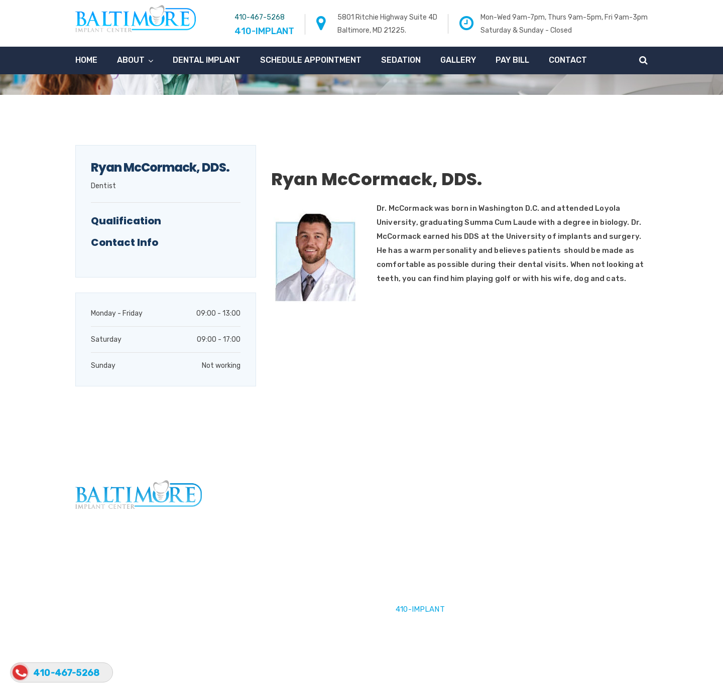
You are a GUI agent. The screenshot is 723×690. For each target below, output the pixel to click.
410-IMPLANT (420, 609)
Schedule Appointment (311, 60)
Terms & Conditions (550, 672)
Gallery (458, 60)
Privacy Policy (624, 672)
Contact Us (251, 600)
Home (86, 60)
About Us (248, 542)
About (131, 60)
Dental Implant (206, 60)
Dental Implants (259, 562)
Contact (568, 60)
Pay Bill (512, 60)
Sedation (401, 60)
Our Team (247, 581)
